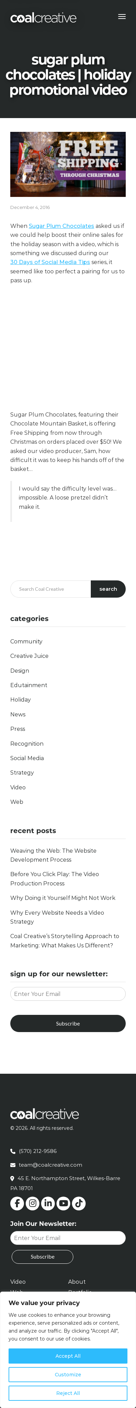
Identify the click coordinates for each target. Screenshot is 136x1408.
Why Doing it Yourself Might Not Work (62, 898)
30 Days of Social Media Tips (50, 262)
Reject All (68, 1393)
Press (17, 729)
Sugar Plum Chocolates (61, 226)
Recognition (27, 743)
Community (26, 641)
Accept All (68, 1356)
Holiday (20, 699)
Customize (68, 1375)
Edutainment (28, 685)
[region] (68, 1350)
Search (108, 589)
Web (16, 802)
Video (18, 787)
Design (19, 671)
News (17, 714)
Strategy (22, 772)
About (77, 1282)
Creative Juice (29, 656)
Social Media (27, 758)
